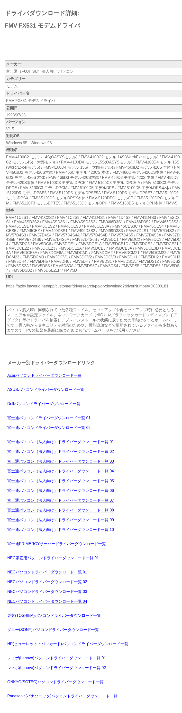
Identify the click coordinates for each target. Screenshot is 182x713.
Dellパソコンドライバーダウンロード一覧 (43, 404)
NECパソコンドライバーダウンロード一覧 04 (47, 601)
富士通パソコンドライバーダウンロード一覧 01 (49, 418)
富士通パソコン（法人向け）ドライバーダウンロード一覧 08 (60, 510)
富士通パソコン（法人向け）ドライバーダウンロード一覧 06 (60, 491)
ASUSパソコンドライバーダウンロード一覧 (45, 389)
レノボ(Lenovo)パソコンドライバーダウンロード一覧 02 (56, 668)
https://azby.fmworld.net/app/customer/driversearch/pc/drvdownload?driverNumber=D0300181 (87, 286)
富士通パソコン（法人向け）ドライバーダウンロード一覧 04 (60, 471)
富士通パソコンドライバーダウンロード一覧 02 (49, 428)
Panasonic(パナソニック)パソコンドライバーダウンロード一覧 (62, 696)
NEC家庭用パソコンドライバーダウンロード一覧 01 (53, 558)
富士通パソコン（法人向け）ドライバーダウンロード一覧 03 (60, 461)
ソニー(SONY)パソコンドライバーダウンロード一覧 (53, 630)
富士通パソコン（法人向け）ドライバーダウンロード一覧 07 (60, 500)
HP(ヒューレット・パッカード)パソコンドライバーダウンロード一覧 (67, 644)
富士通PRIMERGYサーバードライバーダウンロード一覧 (56, 544)
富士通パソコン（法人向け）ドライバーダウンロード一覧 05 (60, 481)
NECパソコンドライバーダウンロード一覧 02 (47, 582)
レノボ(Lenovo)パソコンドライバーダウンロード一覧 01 (56, 658)
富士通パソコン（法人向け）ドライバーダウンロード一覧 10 (60, 530)
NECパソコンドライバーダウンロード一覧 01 (47, 572)
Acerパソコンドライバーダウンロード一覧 (44, 375)
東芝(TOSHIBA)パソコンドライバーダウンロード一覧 (54, 615)
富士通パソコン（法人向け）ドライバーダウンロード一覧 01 (60, 442)
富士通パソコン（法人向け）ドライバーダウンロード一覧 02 (60, 451)
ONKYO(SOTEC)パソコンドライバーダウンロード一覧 (55, 682)
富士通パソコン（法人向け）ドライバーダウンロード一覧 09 (60, 520)
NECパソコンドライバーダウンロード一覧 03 (47, 592)
